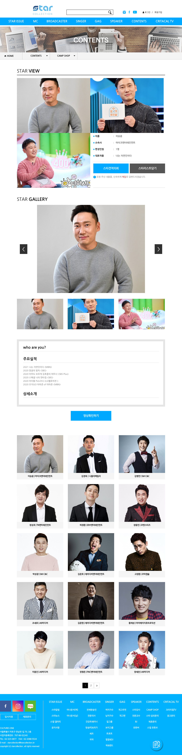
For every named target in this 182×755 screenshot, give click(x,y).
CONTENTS (139, 21)
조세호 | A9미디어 (40, 623)
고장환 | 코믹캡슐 (141, 574)
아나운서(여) (72, 710)
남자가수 (109, 716)
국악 (91, 739)
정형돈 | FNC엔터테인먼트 (91, 672)
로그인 (146, 12)
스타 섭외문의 (152, 716)
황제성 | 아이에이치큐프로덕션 (142, 623)
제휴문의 (27, 717)
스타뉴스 (55, 716)
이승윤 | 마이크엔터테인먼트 (40, 476)
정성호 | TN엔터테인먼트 (40, 525)
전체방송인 (91, 710)
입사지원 (9, 717)
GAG (98, 21)
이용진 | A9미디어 (40, 672)
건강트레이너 (92, 722)
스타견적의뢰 (111, 168)
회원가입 (158, 12)
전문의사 (91, 716)
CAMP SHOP (152, 710)
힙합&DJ (109, 739)
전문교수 (136, 716)
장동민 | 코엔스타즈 (142, 525)
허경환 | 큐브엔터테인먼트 (91, 525)
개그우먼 (122, 710)
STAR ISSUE (16, 21)
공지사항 (55, 728)
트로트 (109, 734)
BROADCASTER (57, 21)
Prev (23, 249)
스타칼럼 (55, 710)
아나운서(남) (72, 716)
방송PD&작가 (92, 728)
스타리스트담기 (147, 168)
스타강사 (136, 710)
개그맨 (122, 716)
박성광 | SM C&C (40, 574)
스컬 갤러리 (55, 722)
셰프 (91, 734)
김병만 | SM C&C (141, 476)
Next (158, 249)
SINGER (81, 21)
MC (35, 21)
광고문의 (171, 716)
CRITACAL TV (165, 21)
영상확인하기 (91, 415)
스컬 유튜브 (152, 728)
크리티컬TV (171, 710)
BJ (136, 722)
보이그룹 (109, 728)
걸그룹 (109, 722)
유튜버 (136, 728)
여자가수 (109, 710)
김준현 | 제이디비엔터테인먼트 (91, 623)
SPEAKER (116, 21)
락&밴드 (109, 745)
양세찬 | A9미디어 (142, 672)
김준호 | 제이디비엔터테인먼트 (91, 574)
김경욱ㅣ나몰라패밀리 (91, 476)
